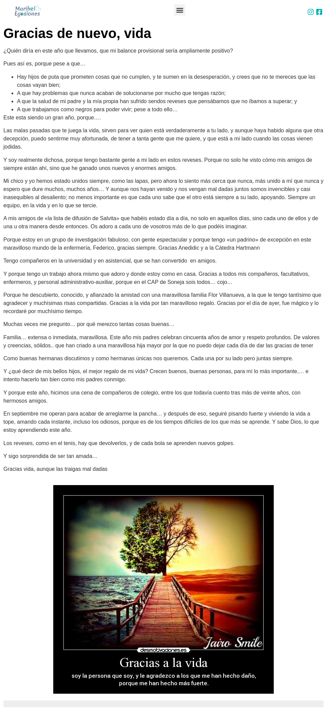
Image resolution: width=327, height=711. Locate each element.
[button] (179, 10)
